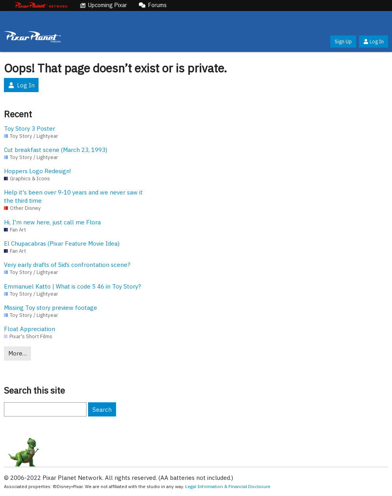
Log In (373, 41)
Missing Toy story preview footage (50, 307)
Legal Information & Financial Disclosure (228, 486)
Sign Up (343, 41)
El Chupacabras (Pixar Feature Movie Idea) (62, 243)
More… (17, 353)
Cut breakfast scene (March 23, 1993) (55, 150)
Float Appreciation (29, 329)
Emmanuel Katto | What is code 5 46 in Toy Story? (72, 286)
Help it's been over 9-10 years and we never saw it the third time (73, 196)
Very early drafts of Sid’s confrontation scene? (67, 264)
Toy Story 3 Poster (29, 128)
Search (102, 409)
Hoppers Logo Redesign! (37, 171)
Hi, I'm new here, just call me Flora (52, 222)
